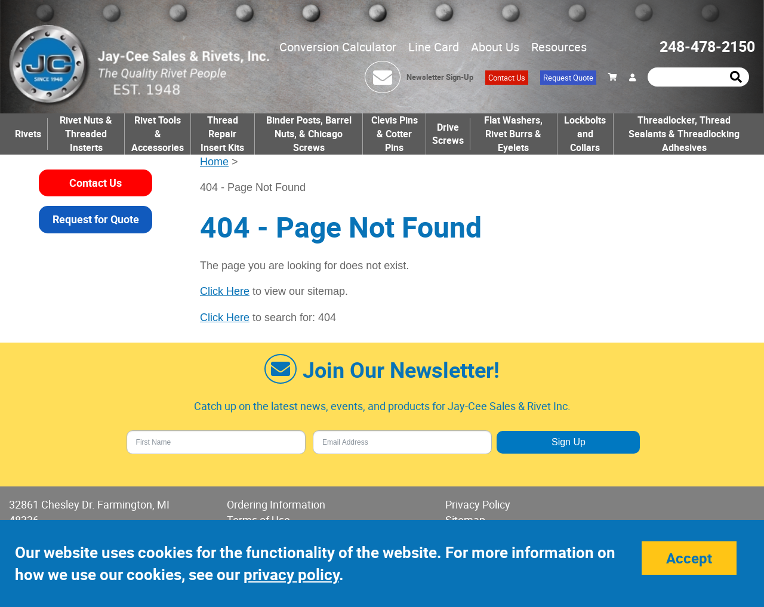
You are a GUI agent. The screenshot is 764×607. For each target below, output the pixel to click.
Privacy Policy (477, 504)
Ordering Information (276, 504)
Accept (689, 558)
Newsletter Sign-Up (439, 77)
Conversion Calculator (337, 47)
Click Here (224, 291)
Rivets (28, 133)
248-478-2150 (707, 46)
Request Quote (568, 77)
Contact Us (506, 77)
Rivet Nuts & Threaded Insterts (86, 133)
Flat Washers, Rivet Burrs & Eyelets (513, 133)
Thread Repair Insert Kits (222, 133)
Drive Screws (448, 134)
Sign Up (569, 442)
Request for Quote (96, 219)
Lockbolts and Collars (585, 133)
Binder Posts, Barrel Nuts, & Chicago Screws (309, 133)
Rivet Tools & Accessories (157, 133)
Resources (559, 47)
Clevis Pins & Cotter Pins (394, 133)
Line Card (433, 47)
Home (214, 162)
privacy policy (291, 574)
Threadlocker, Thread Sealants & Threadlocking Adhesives (684, 133)
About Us (495, 47)
